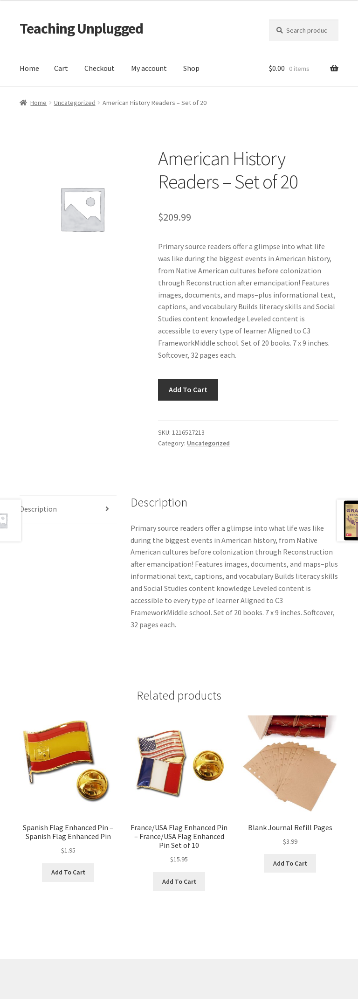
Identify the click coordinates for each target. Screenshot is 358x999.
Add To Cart (188, 389)
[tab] (68, 509)
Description (38, 508)
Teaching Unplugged (81, 28)
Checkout (99, 68)
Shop (191, 68)
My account (149, 68)
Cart (61, 68)
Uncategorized (75, 102)
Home (29, 68)
